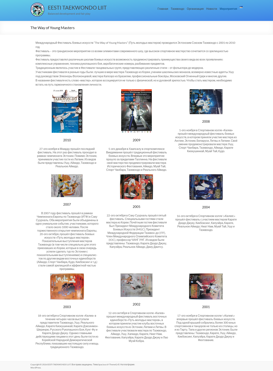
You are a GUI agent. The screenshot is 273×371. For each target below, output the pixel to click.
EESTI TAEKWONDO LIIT (77, 7)
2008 (206, 121)
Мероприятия (228, 8)
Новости (211, 8)
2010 (67, 140)
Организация (195, 8)
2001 (206, 307)
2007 (67, 204)
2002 (136, 304)
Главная (163, 8)
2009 (136, 140)
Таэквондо (177, 8)
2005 (136, 207)
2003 (67, 307)
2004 (206, 207)
